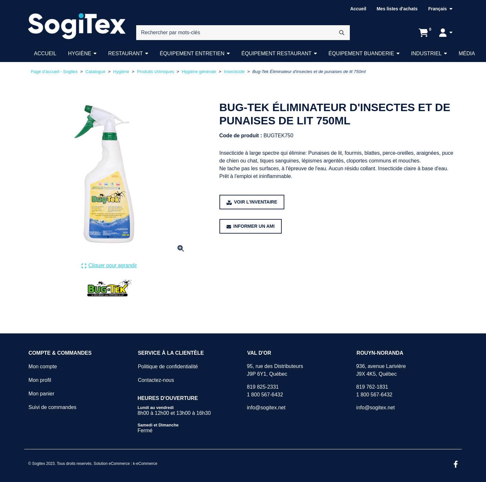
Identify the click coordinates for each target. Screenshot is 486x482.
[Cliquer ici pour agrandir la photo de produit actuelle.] (109, 265)
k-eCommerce (145, 463)
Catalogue (96, 71)
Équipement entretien (192, 53)
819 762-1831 (372, 387)
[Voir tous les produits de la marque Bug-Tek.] (109, 288)
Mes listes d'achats (397, 8)
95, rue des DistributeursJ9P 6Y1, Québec (275, 370)
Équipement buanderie (361, 53)
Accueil (358, 8)
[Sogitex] (76, 26)
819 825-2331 (263, 387)
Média (467, 53)
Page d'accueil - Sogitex (54, 71)
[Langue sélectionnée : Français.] (440, 9)
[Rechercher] (341, 33)
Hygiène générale (199, 71)
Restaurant (125, 53)
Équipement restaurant (276, 53)
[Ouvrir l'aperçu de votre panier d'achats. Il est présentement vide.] (423, 32)
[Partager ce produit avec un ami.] (250, 226)
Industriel (426, 53)
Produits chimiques (155, 71)
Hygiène (79, 53)
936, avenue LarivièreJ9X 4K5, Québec (381, 370)
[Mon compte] (446, 32)
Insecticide (234, 71)
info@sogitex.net (266, 407)
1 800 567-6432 (265, 394)
